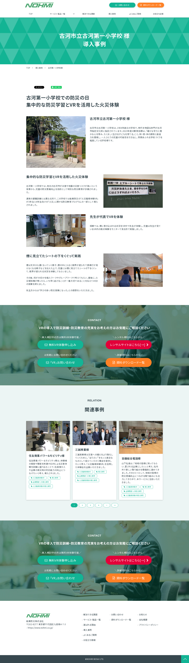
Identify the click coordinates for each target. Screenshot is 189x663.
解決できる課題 (88, 13)
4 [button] (98, 505)
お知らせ (143, 614)
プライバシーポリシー (148, 624)
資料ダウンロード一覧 (152, 5)
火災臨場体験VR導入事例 (42, 486)
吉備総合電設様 (131, 458)
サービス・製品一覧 (57, 13)
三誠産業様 (82, 449)
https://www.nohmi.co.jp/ (40, 627)
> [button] (106, 505)
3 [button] (90, 505)
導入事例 (112, 13)
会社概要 (143, 619)
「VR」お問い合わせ (62, 362)
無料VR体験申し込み (62, 344)
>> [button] (115, 505)
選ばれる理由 (89, 624)
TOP (31, 13)
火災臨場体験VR (38, 478)
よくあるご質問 (135, 13)
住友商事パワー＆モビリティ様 (47, 456)
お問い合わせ (123, 5)
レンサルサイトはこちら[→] (127, 344)
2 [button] (82, 505)
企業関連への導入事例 (41, 482)
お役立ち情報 (89, 640)
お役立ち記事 (158, 13)
